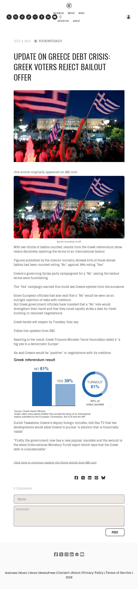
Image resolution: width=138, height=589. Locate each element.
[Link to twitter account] (9, 17)
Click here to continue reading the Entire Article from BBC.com (55, 462)
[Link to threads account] (22, 17)
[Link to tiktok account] (28, 17)
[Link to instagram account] (15, 17)
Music (71, 13)
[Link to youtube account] (54, 17)
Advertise (63, 21)
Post (115, 532)
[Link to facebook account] (41, 17)
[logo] (69, 5)
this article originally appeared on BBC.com (45, 172)
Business (58, 13)
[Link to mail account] (35, 17)
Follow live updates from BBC (34, 330)
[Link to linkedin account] (72, 554)
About (76, 21)
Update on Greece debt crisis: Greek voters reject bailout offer (62, 66)
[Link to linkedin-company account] (48, 17)
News (82, 13)
